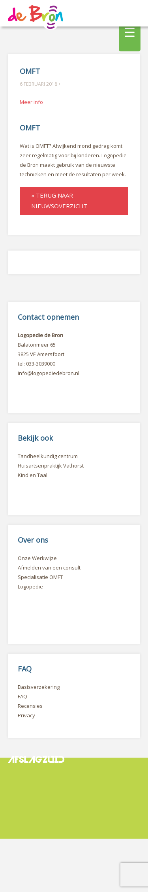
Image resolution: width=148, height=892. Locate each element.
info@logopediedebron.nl (48, 373)
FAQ (22, 696)
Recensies (30, 705)
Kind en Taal (32, 475)
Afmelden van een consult (49, 567)
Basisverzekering (39, 686)
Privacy (26, 715)
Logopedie (30, 586)
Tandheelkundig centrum (48, 456)
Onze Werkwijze (37, 558)
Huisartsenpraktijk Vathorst (51, 465)
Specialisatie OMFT (40, 577)
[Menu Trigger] (130, 31)
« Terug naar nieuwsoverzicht (59, 200)
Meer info (31, 102)
